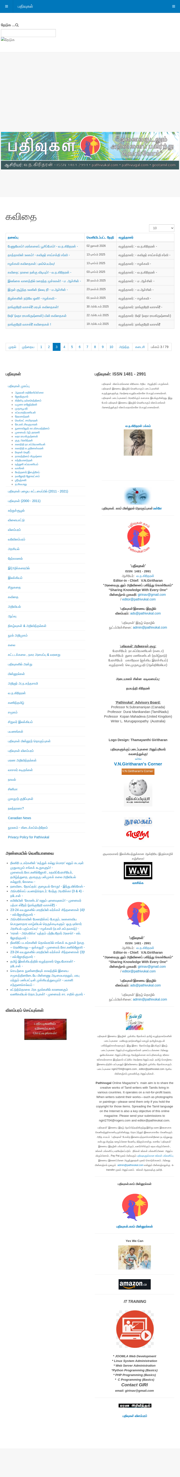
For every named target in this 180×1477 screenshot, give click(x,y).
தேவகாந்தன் (22, 416)
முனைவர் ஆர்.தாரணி (27, 432)
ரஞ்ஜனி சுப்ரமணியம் (26, 464)
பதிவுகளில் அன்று (20, 664)
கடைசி (140, 347)
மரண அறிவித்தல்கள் (22, 760)
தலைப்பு (13, 237)
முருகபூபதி (21, 408)
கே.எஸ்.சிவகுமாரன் (26, 424)
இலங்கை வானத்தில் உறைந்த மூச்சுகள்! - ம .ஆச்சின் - (44, 281)
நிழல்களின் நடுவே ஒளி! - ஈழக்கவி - (32, 298)
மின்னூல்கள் (16, 674)
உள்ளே (157, 508)
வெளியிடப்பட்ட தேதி (100, 237)
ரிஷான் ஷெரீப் (22, 452)
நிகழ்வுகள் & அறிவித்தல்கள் (27, 626)
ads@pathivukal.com (145, 613)
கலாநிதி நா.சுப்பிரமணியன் (30, 444)
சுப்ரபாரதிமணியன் (25, 412)
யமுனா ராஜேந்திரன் (26, 404)
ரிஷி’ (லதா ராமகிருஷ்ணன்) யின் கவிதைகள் (37, 316)
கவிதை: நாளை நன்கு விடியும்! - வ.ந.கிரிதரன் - (39, 272)
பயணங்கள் (15, 731)
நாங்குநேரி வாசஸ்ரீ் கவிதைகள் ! (29, 324)
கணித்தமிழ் (16, 703)
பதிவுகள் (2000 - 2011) (24, 501)
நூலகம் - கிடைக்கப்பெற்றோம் (28, 827)
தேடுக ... (8, 25)
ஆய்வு (12, 616)
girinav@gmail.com (152, 594)
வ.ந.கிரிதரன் (17, 693)
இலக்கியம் (15, 578)
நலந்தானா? (16, 808)
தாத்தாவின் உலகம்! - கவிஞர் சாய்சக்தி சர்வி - (39, 255)
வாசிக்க (138, 883)
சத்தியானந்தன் (24, 460)
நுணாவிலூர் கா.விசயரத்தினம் (32, 428)
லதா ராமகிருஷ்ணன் (26, 436)
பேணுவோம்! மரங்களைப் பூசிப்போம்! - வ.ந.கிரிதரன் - (43, 246)
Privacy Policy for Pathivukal (28, 837)
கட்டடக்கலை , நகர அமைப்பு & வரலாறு (34, 654)
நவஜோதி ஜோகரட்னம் (27, 476)
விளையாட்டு (16, 520)
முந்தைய (28, 347)
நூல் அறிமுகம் (18, 635)
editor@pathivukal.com (139, 599)
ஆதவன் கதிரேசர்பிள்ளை (29, 392)
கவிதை (13, 597)
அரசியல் (13, 549)
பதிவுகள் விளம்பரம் (21, 751)
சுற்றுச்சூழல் (16, 510)
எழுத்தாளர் (126, 237)
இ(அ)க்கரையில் (19, 568)
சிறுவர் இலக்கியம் (20, 722)
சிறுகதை (14, 587)
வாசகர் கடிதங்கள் (20, 770)
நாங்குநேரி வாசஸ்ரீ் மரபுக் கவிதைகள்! (33, 307)
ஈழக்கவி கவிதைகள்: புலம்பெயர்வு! (31, 264)
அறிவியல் (14, 606)
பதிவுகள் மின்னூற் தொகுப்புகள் (29, 741)
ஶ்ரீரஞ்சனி (20, 480)
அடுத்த (124, 347)
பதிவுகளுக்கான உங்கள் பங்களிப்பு (155, 1155)
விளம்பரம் (14, 530)
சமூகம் (13, 712)
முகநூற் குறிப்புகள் (20, 799)
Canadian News (19, 818)
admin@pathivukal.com (150, 627)
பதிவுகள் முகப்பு (19, 386)
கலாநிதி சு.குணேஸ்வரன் (29, 448)
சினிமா (13, 789)
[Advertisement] (90, 97)
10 (111, 347)
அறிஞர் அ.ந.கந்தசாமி (23, 683)
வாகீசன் (19, 468)
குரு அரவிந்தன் (24, 440)
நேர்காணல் (15, 558)
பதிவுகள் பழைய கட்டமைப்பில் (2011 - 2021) (38, 491)
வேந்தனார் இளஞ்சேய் (27, 472)
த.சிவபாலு (21, 484)
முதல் (12, 347)
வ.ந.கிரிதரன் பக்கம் (137, 426)
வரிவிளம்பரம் (16, 539)
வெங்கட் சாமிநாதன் (26, 420)
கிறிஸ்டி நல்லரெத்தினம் (28, 400)
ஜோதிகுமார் (21, 396)
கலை (11, 645)
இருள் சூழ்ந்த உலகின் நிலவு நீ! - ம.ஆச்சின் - (38, 290)
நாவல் (12, 779)
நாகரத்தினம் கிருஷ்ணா (28, 456)
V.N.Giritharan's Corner (138, 763)
